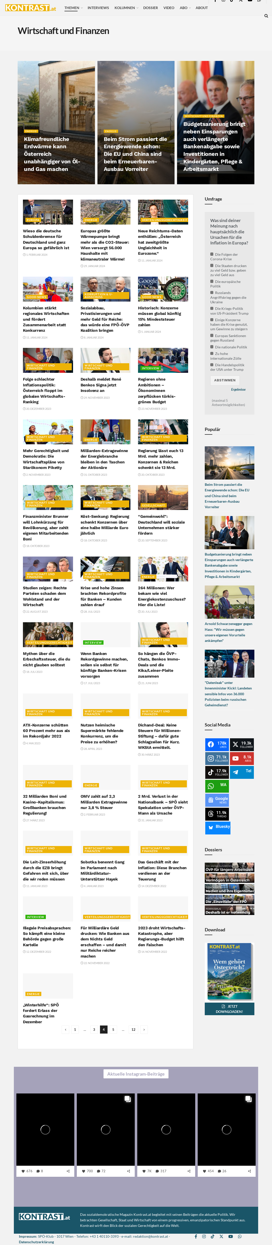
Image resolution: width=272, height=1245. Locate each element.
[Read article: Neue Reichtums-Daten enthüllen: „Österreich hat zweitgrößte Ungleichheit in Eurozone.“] (163, 212)
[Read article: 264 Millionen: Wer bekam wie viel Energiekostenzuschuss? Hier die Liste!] (163, 569)
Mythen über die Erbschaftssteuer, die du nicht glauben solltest (46, 659)
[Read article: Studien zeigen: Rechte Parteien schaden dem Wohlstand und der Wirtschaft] (48, 569)
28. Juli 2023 (90, 611)
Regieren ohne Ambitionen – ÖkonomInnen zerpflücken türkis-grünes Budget (157, 390)
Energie (31, 134)
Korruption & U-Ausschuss (99, 295)
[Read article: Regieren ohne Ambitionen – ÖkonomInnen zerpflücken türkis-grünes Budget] (163, 360)
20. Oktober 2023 (151, 474)
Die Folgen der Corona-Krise (224, 256)
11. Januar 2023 (35, 886)
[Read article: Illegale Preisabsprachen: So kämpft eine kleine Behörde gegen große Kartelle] (48, 908)
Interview (150, 368)
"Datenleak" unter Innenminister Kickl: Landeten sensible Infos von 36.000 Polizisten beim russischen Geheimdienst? (228, 693)
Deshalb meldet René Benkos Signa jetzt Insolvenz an (101, 385)
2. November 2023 (36, 474)
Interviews (98, 8)
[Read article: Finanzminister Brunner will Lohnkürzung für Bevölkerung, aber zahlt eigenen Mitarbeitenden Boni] (48, 497)
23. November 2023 (152, 408)
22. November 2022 (95, 963)
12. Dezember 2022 (37, 951)
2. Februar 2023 (93, 814)
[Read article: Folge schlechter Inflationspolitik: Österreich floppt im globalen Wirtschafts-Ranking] (48, 360)
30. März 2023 (149, 754)
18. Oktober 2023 (36, 545)
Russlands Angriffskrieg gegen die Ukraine (228, 297)
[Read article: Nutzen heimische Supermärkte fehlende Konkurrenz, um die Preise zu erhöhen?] (106, 705)
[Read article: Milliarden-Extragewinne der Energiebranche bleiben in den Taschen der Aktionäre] (106, 431)
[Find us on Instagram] (204, 1236)
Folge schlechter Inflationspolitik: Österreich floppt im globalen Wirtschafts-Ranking (44, 390)
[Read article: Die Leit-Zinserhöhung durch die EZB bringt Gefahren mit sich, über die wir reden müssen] (48, 843)
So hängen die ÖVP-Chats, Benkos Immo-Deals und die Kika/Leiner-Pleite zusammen (159, 665)
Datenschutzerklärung (36, 1242)
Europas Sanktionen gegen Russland (228, 338)
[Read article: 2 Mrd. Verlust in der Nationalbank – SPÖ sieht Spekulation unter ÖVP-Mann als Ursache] (163, 777)
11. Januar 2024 (150, 260)
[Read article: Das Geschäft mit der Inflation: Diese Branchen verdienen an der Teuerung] (163, 843)
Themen (71, 8)
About (202, 8)
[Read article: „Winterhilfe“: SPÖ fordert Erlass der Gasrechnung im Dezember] (48, 985)
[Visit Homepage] (30, 7)
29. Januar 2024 (93, 266)
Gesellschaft (153, 505)
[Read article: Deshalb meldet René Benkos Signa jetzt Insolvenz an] (106, 360)
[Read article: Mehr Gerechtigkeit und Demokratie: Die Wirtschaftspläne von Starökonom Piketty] (48, 431)
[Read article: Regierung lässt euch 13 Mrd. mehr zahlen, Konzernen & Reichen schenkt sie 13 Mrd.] (163, 431)
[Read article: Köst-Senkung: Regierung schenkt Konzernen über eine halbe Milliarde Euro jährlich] (106, 497)
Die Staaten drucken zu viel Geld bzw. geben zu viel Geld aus (228, 270)
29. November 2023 (95, 397)
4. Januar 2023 (92, 886)
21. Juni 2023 (148, 683)
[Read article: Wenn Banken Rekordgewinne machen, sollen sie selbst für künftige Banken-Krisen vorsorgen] (106, 634)
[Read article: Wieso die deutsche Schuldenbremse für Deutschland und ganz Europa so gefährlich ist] (48, 212)
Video (168, 8)
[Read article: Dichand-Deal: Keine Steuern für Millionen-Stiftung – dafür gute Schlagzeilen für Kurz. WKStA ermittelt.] (163, 705)
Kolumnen (125, 8)
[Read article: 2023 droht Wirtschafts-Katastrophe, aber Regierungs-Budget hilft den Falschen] (163, 908)
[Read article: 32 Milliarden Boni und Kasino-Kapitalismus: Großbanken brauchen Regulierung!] (48, 777)
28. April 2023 (91, 748)
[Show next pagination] (144, 1030)
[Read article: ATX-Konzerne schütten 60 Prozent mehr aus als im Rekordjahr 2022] (48, 705)
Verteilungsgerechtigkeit (165, 220)
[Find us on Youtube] (230, 1236)
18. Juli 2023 (32, 671)
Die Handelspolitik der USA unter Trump (227, 367)
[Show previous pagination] (65, 1030)
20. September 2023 (152, 540)
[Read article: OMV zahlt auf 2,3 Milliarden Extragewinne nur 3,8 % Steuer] (106, 777)
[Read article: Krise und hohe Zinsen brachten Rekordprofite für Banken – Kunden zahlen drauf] (106, 569)
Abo (183, 8)
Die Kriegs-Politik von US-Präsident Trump (229, 310)
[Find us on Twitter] (221, 1236)
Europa (33, 220)
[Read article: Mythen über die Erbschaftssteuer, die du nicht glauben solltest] (48, 634)
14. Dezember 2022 (152, 886)
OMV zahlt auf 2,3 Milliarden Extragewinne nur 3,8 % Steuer (104, 802)
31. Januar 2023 (150, 820)
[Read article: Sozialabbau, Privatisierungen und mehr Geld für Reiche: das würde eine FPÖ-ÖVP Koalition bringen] (106, 289)
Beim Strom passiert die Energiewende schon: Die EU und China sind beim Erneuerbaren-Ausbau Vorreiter (135, 157)
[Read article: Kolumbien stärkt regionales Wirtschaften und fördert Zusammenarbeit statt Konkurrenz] (48, 289)
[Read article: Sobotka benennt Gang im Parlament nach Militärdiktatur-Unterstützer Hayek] (106, 843)
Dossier (150, 8)
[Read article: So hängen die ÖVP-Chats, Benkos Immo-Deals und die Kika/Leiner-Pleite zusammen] (163, 634)
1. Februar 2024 (35, 254)
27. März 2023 (34, 820)
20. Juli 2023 (147, 611)
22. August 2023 (35, 611)
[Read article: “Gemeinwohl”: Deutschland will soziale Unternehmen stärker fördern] (163, 497)
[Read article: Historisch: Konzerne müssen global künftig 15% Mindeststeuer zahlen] (163, 289)
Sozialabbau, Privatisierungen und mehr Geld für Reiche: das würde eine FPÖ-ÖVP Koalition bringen (105, 319)
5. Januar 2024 (149, 331)
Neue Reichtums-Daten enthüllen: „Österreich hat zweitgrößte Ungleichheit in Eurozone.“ (160, 242)
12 (133, 1030)
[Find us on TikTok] (212, 1237)
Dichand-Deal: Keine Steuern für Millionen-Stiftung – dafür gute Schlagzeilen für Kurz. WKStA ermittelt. (159, 736)
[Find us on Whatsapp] (240, 1236)
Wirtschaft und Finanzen (206, 119)
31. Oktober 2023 (94, 474)
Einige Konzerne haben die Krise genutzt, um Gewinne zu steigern (229, 324)
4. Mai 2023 (31, 743)
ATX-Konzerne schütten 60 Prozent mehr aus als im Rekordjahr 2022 (46, 731)
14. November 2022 (152, 951)
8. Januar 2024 (92, 337)
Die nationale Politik (228, 347)
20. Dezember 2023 (37, 408)
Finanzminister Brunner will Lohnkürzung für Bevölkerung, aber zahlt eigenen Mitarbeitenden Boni (46, 527)
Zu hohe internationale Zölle (225, 355)
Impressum (27, 1236)
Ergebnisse (238, 389)
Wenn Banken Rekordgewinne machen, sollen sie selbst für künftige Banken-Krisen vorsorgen (104, 665)
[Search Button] (266, 15)
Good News (36, 297)
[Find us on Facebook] (196, 1236)
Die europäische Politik (225, 283)
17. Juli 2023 (90, 683)
